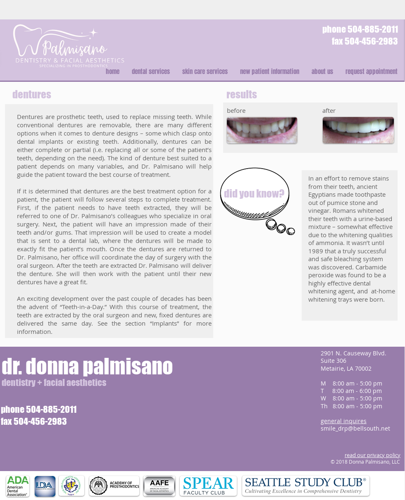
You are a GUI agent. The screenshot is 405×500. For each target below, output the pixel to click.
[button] (151, 71)
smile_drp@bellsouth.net (355, 428)
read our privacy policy (372, 455)
